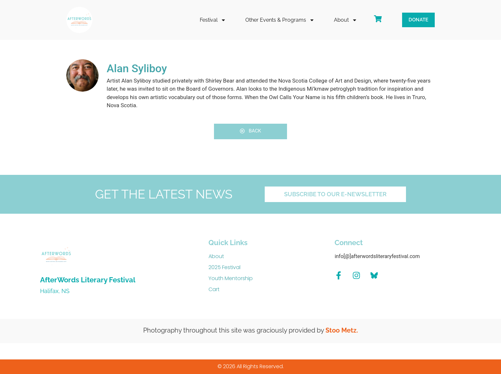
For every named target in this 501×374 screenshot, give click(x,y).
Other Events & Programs (279, 20)
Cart (213, 289)
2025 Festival (224, 267)
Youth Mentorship (230, 278)
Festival (213, 20)
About (345, 20)
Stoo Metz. (341, 330)
